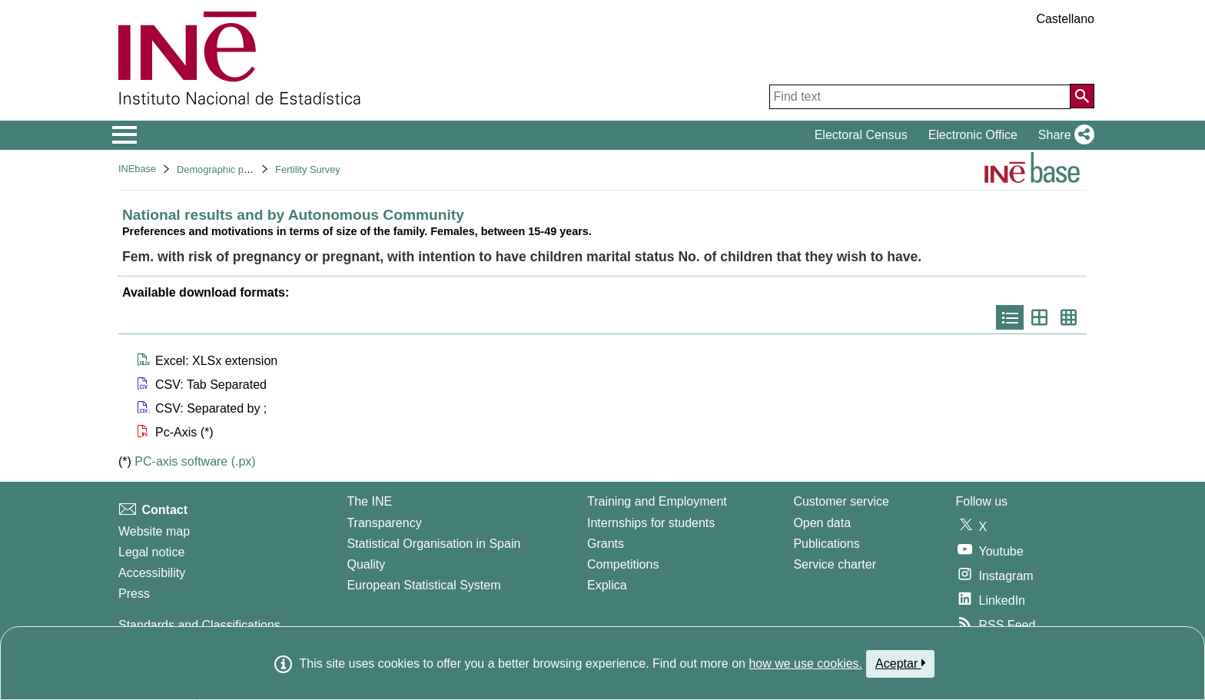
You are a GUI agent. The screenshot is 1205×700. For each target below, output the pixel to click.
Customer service (840, 501)
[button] (1063, 135)
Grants (605, 543)
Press (134, 593)
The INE (369, 501)
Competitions (623, 564)
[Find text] (920, 97)
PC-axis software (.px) (194, 461)
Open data (822, 522)
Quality (366, 564)
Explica (607, 585)
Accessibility (151, 572)
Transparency (384, 522)
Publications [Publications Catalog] (826, 543)
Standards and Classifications (199, 625)
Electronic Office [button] (972, 134)
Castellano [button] (1065, 18)
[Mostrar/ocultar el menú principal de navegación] (125, 135)
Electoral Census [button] (861, 134)
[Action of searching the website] (1082, 96)
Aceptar (900, 663)
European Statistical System (423, 585)
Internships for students (651, 522)
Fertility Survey (307, 169)
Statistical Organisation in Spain (433, 543)
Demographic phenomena (233, 169)
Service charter (834, 564)
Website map (154, 531)
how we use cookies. (805, 663)
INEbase (137, 168)
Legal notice (151, 552)
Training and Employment (657, 501)
